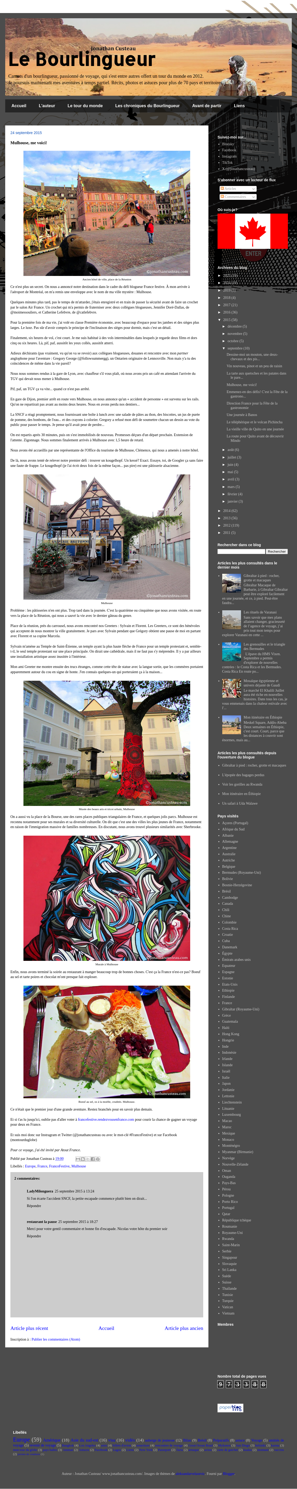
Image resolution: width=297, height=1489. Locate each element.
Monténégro (231, 1146)
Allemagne (230, 841)
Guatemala (230, 1021)
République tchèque (236, 1220)
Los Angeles (87, 1445)
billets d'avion (122, 1445)
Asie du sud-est (84, 1440)
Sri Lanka (229, 1270)
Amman (68, 1450)
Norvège (228, 1158)
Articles (228, 189)
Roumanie (229, 1226)
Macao (227, 1121)
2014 (227, 511)
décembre (235, 326)
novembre (235, 334)
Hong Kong (230, 1034)
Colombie (229, 922)
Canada (227, 904)
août (231, 450)
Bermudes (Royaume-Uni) (241, 873)
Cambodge (230, 898)
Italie (226, 1078)
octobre (233, 341)
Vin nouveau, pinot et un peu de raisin (254, 366)
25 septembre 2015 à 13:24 (74, 1191)
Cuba (226, 941)
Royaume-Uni (232, 1233)
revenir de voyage (43, 1445)
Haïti (226, 1028)
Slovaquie (229, 1264)
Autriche (228, 860)
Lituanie (228, 1109)
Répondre (34, 1206)
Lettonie (228, 1096)
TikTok (227, 163)
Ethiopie (228, 990)
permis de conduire (29, 1454)
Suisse (227, 1282)
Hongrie (228, 1040)
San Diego (243, 1445)
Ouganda (229, 1177)
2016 (227, 312)
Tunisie (227, 1295)
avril (231, 479)
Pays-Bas (229, 1183)
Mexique (228, 1133)
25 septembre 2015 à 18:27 (78, 1222)
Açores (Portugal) (235, 823)
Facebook (229, 150)
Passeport (164, 1450)
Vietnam (228, 1313)
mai (230, 472)
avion (208, 1450)
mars (231, 487)
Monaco (228, 1140)
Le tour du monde (85, 106)
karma (275, 1445)
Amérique (51, 1440)
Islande (227, 1065)
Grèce (226, 1015)
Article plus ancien (184, 1328)
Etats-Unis (230, 984)
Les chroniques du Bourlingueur (147, 106)
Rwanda (228, 1239)
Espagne (228, 972)
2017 (227, 305)
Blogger (228, 1474)
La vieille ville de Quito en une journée (255, 429)
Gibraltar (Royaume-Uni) (240, 1009)
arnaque (193, 1450)
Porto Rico (230, 1202)
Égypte (227, 953)
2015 (227, 320)
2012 (227, 525)
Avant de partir (206, 106)
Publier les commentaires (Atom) (56, 1339)
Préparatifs (221, 1440)
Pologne (228, 1195)
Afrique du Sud (233, 829)
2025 (227, 276)
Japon (226, 1084)
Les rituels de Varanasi (260, 612)
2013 (227, 518)
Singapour (229, 1257)
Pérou (226, 1189)
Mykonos (224, 1445)
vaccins (279, 1450)
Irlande (227, 1059)
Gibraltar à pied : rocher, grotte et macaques (261, 578)
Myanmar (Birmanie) (237, 1152)
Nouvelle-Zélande (235, 1164)
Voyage (256, 1440)
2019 (227, 290)
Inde (225, 1046)
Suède (226, 1276)
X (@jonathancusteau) (238, 169)
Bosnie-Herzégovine (237, 885)
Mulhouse (78, 1166)
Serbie (227, 1251)
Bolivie (227, 879)
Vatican (227, 1307)
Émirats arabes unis (236, 960)
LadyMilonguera (40, 1191)
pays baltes (50, 1450)
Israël (226, 1071)
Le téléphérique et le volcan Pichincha (254, 422)
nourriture (143, 1445)
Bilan (187, 1440)
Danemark (229, 947)
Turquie (228, 1301)
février (232, 494)
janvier (232, 501)
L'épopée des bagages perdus (243, 775)
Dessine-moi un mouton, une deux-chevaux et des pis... (252, 357)
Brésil (226, 891)
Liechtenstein (232, 1102)
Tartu (179, 1450)
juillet (232, 457)
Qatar (226, 1214)
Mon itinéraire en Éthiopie (263, 717)
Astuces (84, 1450)
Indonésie (229, 1052)
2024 (227, 283)
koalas (247, 1450)
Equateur (229, 966)
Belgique (229, 867)
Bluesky (228, 144)
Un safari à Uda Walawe (240, 803)
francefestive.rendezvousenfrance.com (106, 1120)
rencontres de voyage (169, 1445)
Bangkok (67, 1445)
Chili (226, 910)
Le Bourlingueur (81, 58)
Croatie (227, 935)
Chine (226, 916)
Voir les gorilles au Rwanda (242, 784)
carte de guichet (227, 1450)
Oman (226, 1171)
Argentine (229, 848)
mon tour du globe (25, 1450)
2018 (227, 298)
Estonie (227, 978)
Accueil (18, 106)
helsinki (260, 1445)
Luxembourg (231, 1115)
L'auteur (47, 106)
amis (104, 1445)
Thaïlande (229, 1289)
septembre (235, 348)
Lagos (117, 1450)
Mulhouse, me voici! (242, 385)
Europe (30, 1166)
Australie (229, 854)
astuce (240, 1440)
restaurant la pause (42, 1222)
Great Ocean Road (200, 1445)
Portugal (228, 1208)
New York (145, 1450)
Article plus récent (29, 1328)
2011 (227, 533)
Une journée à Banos (242, 415)
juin (230, 465)
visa (111, 1440)
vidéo (130, 1440)
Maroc (227, 1127)
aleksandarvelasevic (190, 1474)
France (42, 1166)
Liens (239, 106)
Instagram (229, 156)
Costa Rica (230, 929)
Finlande (228, 997)
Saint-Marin (231, 1245)
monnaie (263, 1450)
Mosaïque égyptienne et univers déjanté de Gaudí (262, 683)
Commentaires (233, 197)
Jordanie (228, 1090)
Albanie (228, 835)
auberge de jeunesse (160, 1440)
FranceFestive (59, 1166)
